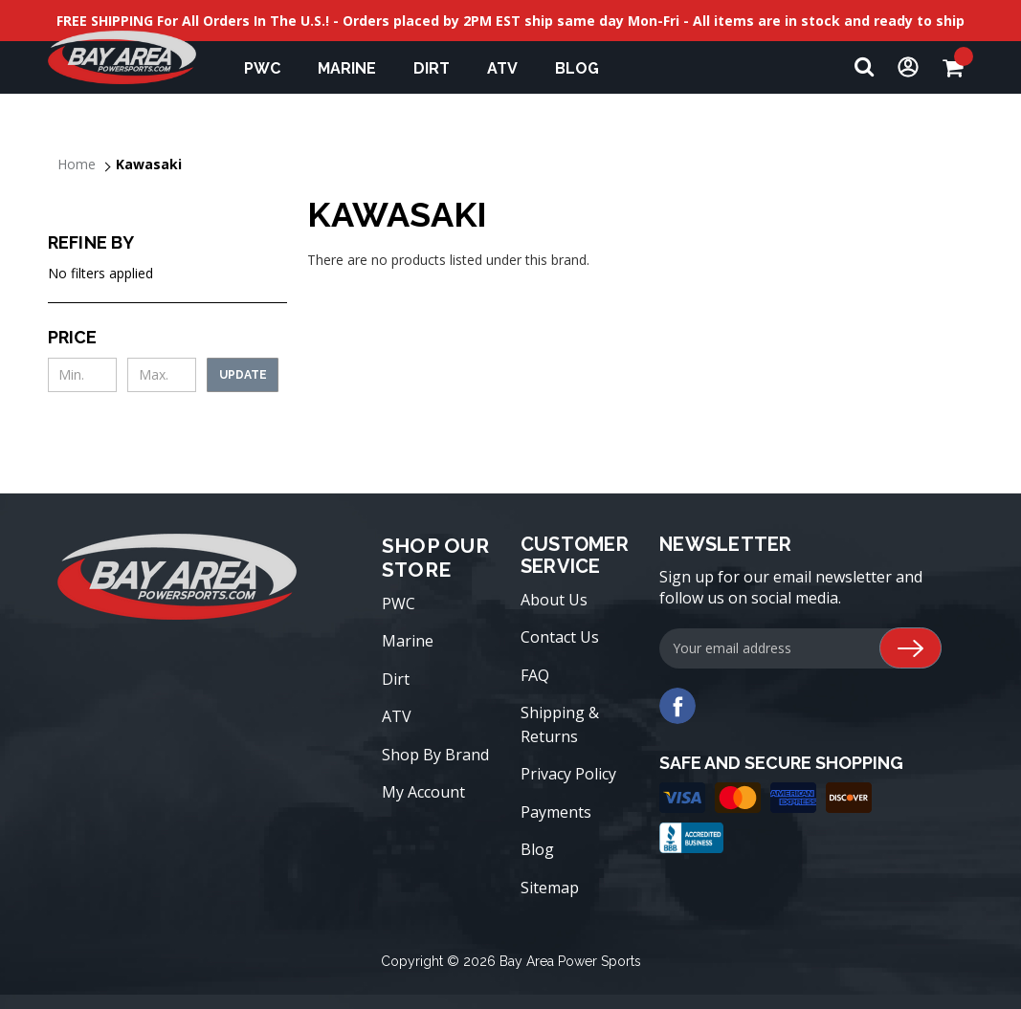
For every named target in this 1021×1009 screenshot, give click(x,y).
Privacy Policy (568, 773)
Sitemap (550, 887)
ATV (511, 68)
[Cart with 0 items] (958, 67)
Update (243, 375)
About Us (554, 599)
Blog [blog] (577, 68)
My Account (423, 791)
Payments (556, 812)
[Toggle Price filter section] (168, 337)
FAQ (535, 675)
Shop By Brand (435, 754)
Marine (356, 68)
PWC (271, 68)
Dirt (440, 68)
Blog (537, 849)
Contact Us (560, 636)
